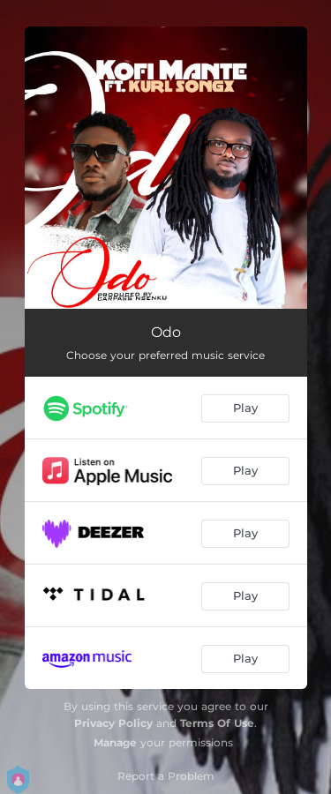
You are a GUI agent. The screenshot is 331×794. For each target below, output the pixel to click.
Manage (115, 742)
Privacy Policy (113, 723)
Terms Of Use (217, 723)
